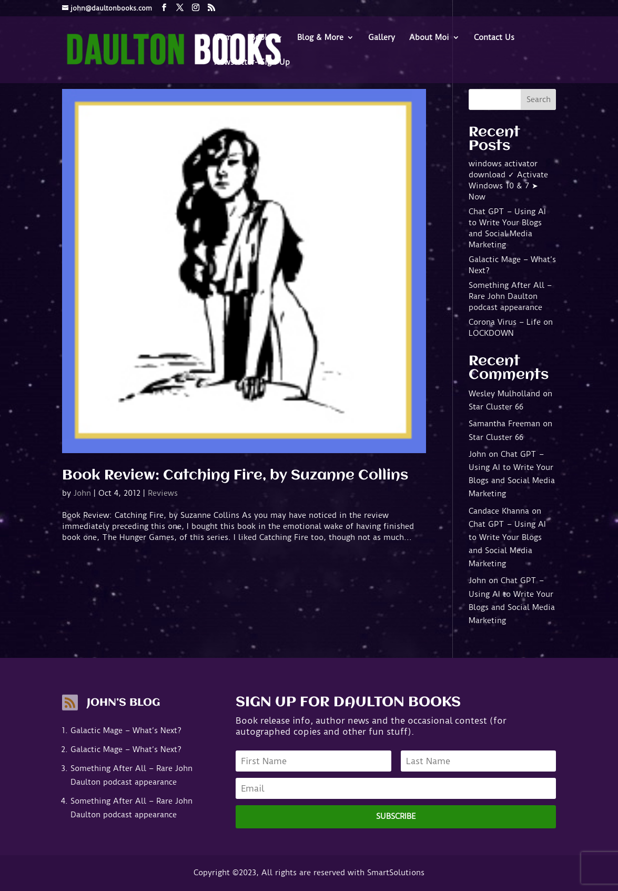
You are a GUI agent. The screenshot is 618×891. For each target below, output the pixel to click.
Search (538, 99)
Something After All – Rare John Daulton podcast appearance (510, 296)
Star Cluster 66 (496, 407)
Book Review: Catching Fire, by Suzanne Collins (235, 475)
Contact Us (494, 38)
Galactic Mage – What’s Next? (125, 730)
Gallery (381, 38)
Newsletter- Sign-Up (252, 62)
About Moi (429, 38)
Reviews (163, 493)
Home (225, 38)
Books (261, 38)
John (82, 493)
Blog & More (320, 38)
